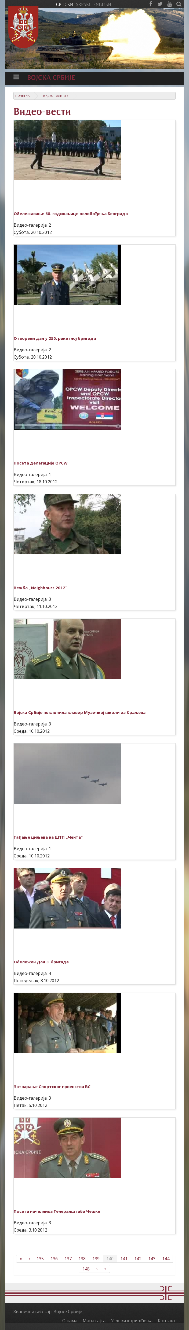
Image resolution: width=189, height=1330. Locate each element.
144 (165, 1259)
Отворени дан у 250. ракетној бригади (55, 338)
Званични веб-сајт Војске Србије (47, 1311)
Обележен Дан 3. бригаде (41, 961)
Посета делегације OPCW (41, 463)
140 (110, 1259)
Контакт (167, 1321)
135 (40, 1259)
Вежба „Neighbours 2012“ (40, 587)
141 (124, 1259)
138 (82, 1259)
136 (54, 1259)
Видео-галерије (55, 96)
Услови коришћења (131, 1321)
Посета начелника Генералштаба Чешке (57, 1211)
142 (137, 1259)
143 (151, 1259)
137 (68, 1259)
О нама (69, 1321)
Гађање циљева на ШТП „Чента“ (48, 837)
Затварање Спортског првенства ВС (52, 1086)
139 (96, 1259)
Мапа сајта (94, 1321)
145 (86, 1269)
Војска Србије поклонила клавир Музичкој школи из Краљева (80, 712)
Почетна (22, 96)
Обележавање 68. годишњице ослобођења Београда (71, 213)
